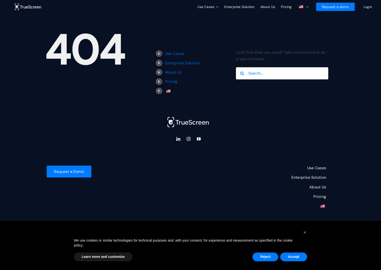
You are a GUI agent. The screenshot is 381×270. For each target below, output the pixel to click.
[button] (305, 232)
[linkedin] (178, 139)
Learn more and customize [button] (103, 257)
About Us (173, 72)
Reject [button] (265, 257)
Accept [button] (293, 257)
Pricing (171, 81)
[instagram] (188, 139)
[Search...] (282, 73)
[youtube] (199, 139)
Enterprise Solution (182, 63)
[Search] (242, 73)
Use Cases (174, 53)
